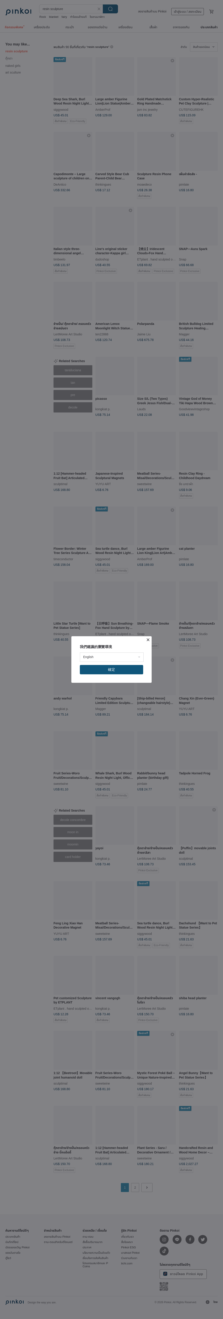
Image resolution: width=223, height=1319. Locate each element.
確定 (111, 669)
